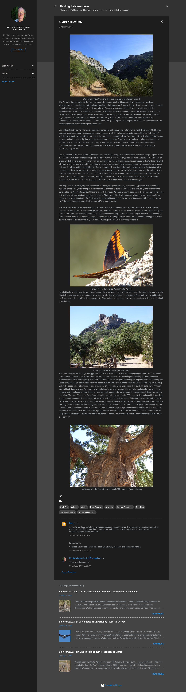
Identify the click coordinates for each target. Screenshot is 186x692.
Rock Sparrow (96, 507)
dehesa (74, 507)
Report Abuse (8, 81)
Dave (71, 523)
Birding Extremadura (74, 6)
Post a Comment (69, 572)
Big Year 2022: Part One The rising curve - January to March (90, 651)
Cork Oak (64, 507)
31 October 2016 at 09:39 (80, 566)
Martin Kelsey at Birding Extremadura (84, 558)
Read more (158, 614)
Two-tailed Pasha (67, 512)
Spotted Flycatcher (125, 507)
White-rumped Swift (86, 512)
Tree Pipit (140, 507)
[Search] (167, 7)
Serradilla (109, 507)
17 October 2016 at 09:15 (80, 551)
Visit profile (18, 50)
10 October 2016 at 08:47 (80, 535)
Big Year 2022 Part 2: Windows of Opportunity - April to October (92, 621)
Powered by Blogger (111, 685)
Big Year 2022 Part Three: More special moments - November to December (98, 591)
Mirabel (84, 507)
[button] (162, 22)
